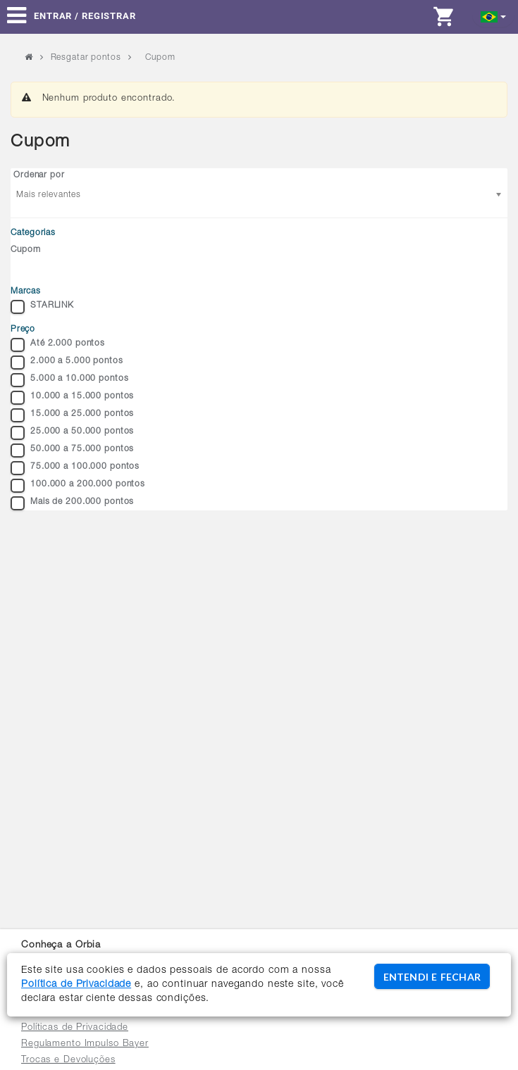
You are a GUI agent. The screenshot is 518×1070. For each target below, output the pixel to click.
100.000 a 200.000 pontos (78, 486)
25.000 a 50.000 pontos (72, 433)
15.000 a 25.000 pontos (72, 415)
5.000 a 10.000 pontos (69, 380)
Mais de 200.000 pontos (72, 503)
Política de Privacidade (76, 985)
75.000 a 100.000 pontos (75, 468)
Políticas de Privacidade (74, 1028)
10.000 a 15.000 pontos (72, 398)
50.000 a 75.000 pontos (72, 450)
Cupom (25, 250)
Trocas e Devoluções (68, 1060)
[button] (493, 16)
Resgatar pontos (86, 58)
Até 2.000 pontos (58, 345)
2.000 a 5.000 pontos (67, 362)
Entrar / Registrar (85, 16)
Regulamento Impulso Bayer (85, 1044)
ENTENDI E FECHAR (432, 977)
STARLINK (42, 307)
